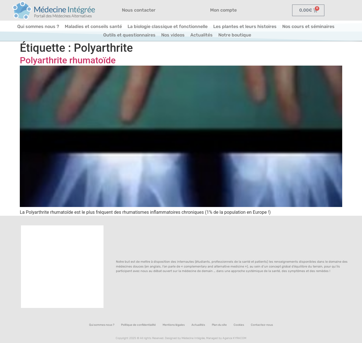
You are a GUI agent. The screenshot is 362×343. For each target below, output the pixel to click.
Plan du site (219, 325)
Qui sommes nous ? (38, 26)
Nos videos (173, 35)
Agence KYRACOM (234, 338)
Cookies (239, 325)
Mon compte (223, 10)
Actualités (201, 35)
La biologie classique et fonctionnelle (168, 26)
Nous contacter (139, 10)
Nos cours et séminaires (308, 26)
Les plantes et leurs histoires (245, 26)
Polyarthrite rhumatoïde (68, 60)
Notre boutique (234, 35)
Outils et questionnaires (129, 35)
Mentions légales (174, 325)
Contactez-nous (262, 325)
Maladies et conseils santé (93, 26)
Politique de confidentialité (138, 325)
